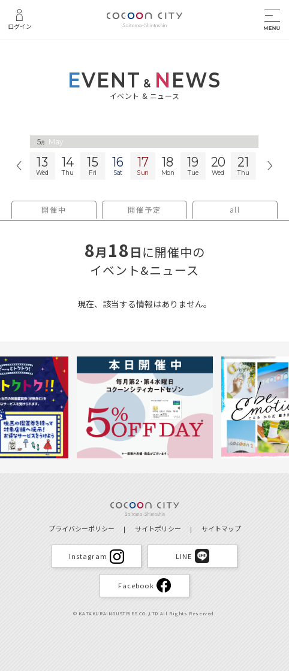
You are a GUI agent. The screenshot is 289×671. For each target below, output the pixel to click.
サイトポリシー (158, 528)
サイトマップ (221, 528)
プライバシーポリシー (82, 528)
